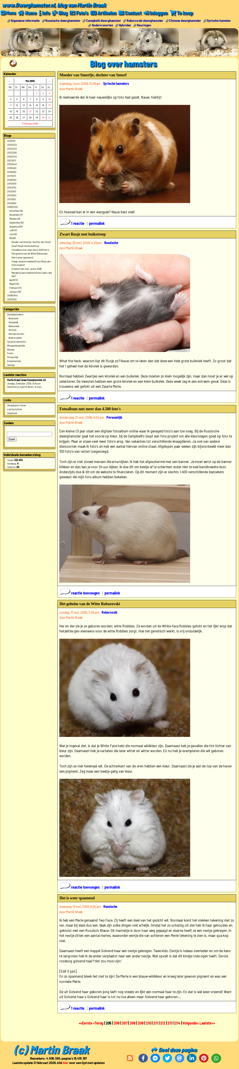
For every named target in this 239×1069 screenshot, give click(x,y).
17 (49, 105)
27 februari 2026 (30, 123)
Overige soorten (16, 333)
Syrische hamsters (16, 341)
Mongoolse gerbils (16, 345)
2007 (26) (11, 299)
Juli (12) (13, 230)
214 (177, 1023)
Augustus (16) (15, 226)
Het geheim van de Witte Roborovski (30, 253)
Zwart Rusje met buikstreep (25, 245)
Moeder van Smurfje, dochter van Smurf (31, 241)
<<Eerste (86, 1023)
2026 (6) (11, 140)
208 (133, 1023)
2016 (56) (11, 179)
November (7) (15, 214)
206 (117, 1023)
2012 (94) (11, 195)
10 (49, 99)
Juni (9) (13, 234)
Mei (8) (12, 237)
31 (49, 117)
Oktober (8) (14, 218)
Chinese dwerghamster (185, 20)
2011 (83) (11, 199)
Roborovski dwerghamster (145, 20)
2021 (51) (11, 160)
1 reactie (72, 223)
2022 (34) (12, 156)
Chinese (13, 329)
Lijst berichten (14, 409)
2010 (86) (11, 203)
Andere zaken (15, 337)
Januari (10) (15, 291)
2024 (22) (12, 148)
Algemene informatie (25, 20)
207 (125, 1023)
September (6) (16, 222)
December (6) (16, 210)
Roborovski (14, 326)
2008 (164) (12, 295)
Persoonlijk (12, 357)
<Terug (98, 1023)
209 (141, 1023)
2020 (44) (12, 164)
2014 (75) (11, 187)
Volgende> (191, 1023)
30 (43, 117)
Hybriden (125, 25)
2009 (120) (12, 206)
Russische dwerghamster (62, 20)
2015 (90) (11, 183)
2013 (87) (11, 191)
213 (170, 1023)
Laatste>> (207, 1023)
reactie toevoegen (80, 593)
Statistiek (12, 413)
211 (155, 1023)
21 (30, 111)
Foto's (10, 353)
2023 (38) (12, 152)
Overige (11, 364)
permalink (97, 223)
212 (162, 1023)
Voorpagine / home (16, 405)
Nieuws (11, 349)
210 (148, 1023)
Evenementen (14, 360)
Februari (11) (15, 287)
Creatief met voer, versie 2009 (27, 268)
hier (65, 1062)
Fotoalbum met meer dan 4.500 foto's (30, 249)
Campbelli (13, 322)
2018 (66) (11, 171)
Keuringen (144, 25)
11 (11, 105)
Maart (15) (14, 283)
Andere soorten (102, 25)
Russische (14, 318)
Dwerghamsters (15, 314)
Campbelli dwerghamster (103, 20)
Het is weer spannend (22, 257)
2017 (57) (11, 175)
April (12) (13, 279)
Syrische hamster (219, 20)
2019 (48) (11, 167)
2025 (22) (12, 144)
